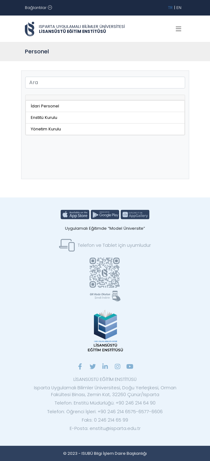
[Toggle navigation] (38, 8)
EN (178, 8)
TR (170, 8)
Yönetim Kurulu (46, 129)
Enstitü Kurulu (44, 117)
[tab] (105, 97)
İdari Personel (45, 106)
